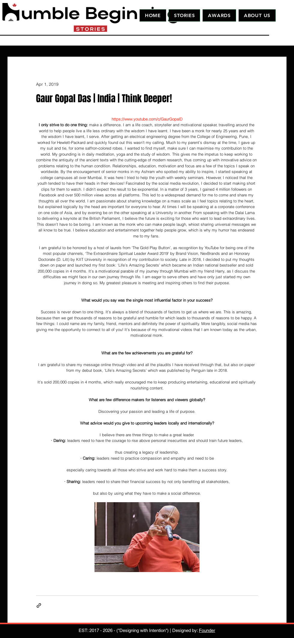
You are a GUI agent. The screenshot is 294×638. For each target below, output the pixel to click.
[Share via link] (39, 605)
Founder (207, 630)
